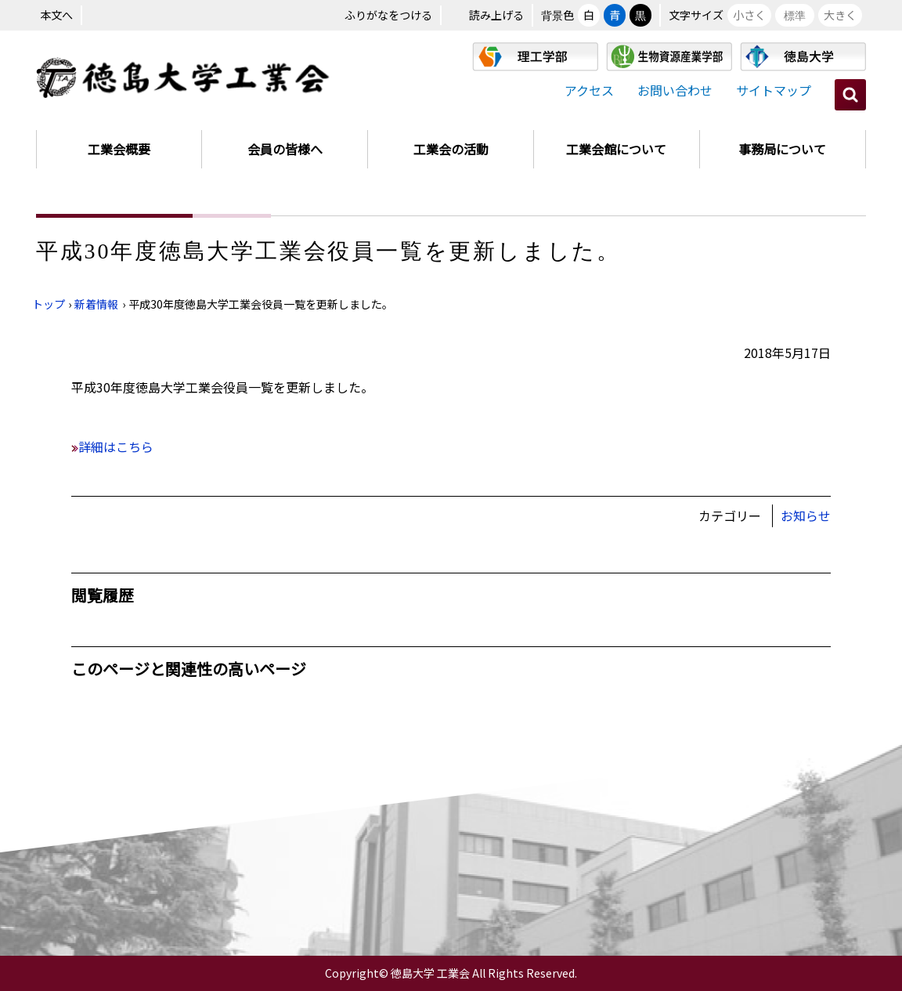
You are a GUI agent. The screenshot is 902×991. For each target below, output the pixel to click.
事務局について (782, 148)
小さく (749, 15)
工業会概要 (119, 148)
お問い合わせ (675, 90)
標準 (795, 15)
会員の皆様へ (285, 148)
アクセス (589, 90)
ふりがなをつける (388, 15)
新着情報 (96, 304)
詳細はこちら (115, 446)
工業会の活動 (451, 148)
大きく (840, 15)
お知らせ (806, 515)
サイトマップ (773, 90)
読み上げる (496, 15)
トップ (48, 304)
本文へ (56, 15)
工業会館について (616, 148)
